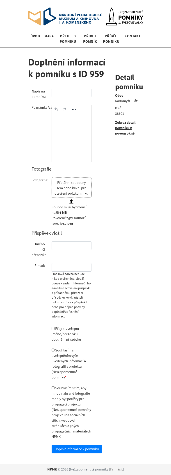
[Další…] (74, 109)
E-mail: (39, 265)
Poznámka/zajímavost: (40, 107)
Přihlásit (116, 469)
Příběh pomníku (111, 39)
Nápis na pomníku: (39, 94)
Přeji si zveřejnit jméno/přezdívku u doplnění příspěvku (66, 334)
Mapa (49, 36)
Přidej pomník (90, 39)
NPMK (52, 469)
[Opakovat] (64, 109)
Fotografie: (40, 180)
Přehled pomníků (68, 39)
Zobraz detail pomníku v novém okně (125, 128)
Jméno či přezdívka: (39, 249)
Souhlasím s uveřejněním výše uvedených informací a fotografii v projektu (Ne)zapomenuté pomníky (69, 364)
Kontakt (133, 36)
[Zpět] (56, 109)
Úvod (35, 36)
